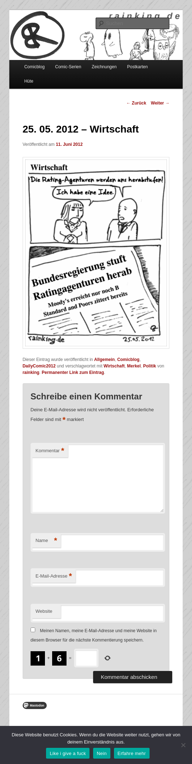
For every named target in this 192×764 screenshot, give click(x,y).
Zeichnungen (104, 66)
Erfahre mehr (132, 753)
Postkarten (137, 66)
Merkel (134, 366)
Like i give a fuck (68, 753)
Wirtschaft (114, 366)
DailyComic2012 (39, 366)
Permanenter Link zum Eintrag (73, 372)
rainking (31, 372)
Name (46, 541)
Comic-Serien (68, 66)
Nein (102, 753)
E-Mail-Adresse (54, 576)
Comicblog (34, 66)
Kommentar (50, 451)
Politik (149, 366)
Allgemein (104, 359)
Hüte (28, 81)
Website (44, 611)
